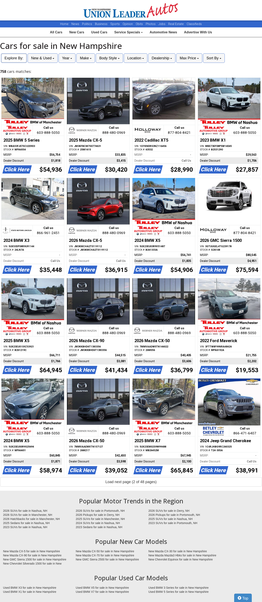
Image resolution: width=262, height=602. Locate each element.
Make (85, 58)
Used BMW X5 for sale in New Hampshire (102, 587)
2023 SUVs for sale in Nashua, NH (25, 527)
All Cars (56, 32)
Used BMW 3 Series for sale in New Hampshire (178, 587)
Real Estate (176, 24)
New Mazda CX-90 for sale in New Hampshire (32, 555)
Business (101, 24)
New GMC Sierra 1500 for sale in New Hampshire (34, 559)
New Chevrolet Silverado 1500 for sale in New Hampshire (32, 564)
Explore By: (14, 58)
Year (67, 58)
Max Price (189, 58)
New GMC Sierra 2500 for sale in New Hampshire (107, 559)
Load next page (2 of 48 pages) (131, 482)
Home (64, 24)
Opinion (128, 24)
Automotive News (163, 32)
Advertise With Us (198, 32)
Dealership (162, 58)
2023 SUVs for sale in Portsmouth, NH (172, 523)
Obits (140, 24)
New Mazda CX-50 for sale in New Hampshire (105, 551)
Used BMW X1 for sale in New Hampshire (29, 591)
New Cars (76, 32)
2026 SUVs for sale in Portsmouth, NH (100, 510)
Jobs (162, 24)
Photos (151, 24)
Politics (87, 24)
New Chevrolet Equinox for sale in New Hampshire (180, 559)
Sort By (214, 58)
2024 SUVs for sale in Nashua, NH (98, 523)
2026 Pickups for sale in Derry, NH (98, 514)
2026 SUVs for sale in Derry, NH (168, 510)
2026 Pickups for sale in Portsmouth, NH (174, 514)
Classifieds (194, 24)
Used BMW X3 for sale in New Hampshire (29, 587)
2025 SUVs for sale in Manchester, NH (100, 519)
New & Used (42, 58)
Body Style (109, 58)
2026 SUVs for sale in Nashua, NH (25, 510)
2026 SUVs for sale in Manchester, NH (27, 514)
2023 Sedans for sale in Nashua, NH (99, 527)
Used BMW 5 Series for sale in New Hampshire (178, 591)
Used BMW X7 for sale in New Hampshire (102, 591)
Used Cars (99, 32)
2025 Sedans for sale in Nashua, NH (26, 523)
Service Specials (128, 32)
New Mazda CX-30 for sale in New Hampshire (177, 551)
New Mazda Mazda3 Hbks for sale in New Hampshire (182, 555)
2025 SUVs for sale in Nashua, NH (170, 519)
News (75, 24)
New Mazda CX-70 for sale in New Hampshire (105, 555)
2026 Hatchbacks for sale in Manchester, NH (31, 519)
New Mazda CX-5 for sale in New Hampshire (31, 551)
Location (135, 58)
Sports (115, 24)
